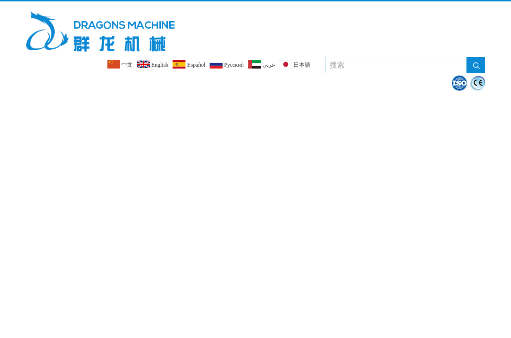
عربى (261, 64)
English (153, 64)
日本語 (294, 64)
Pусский (227, 64)
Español (189, 64)
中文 (120, 64)
